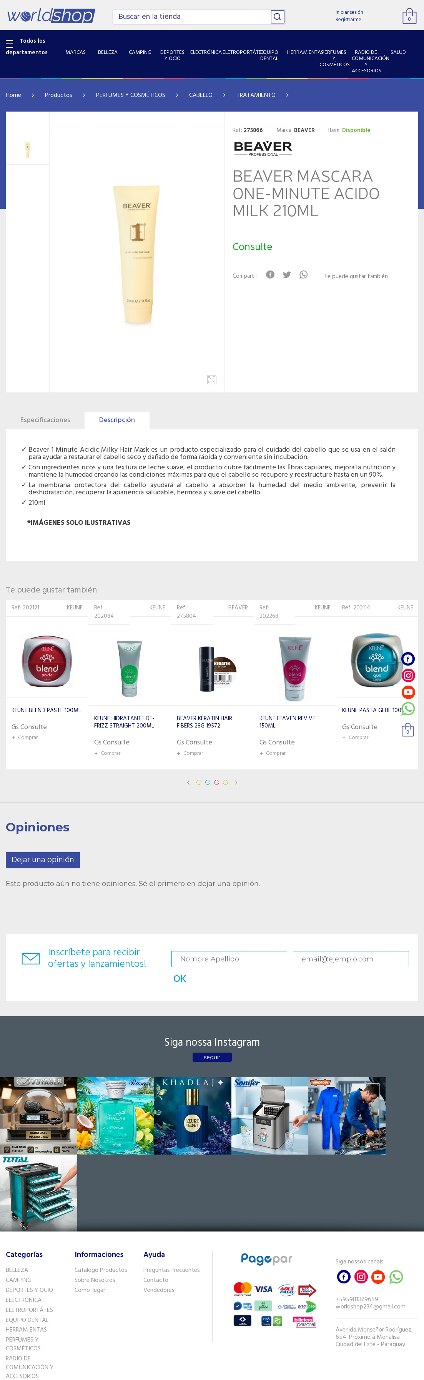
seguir (212, 1040)
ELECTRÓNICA (24, 1200)
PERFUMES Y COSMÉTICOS (130, 95)
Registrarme (348, 20)
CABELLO (201, 95)
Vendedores (159, 1190)
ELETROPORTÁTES (29, 1210)
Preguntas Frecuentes (171, 1170)
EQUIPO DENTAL (27, 1220)
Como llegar (90, 1190)
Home (13, 95)
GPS (11, 1306)
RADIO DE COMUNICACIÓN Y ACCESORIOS (29, 1268)
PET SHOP (19, 1316)
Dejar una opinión (43, 860)
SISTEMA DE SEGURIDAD (38, 1296)
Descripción (117, 420)
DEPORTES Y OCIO (29, 1190)
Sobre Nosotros (95, 1180)
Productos (58, 95)
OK (399, 959)
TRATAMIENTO (256, 95)
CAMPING (19, 1180)
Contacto (155, 1180)
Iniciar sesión (349, 12)
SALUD (14, 1286)
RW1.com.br (238, 1370)
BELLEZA (17, 1170)
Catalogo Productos (101, 1170)
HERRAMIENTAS (26, 1230)
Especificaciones (45, 420)
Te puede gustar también (357, 276)
